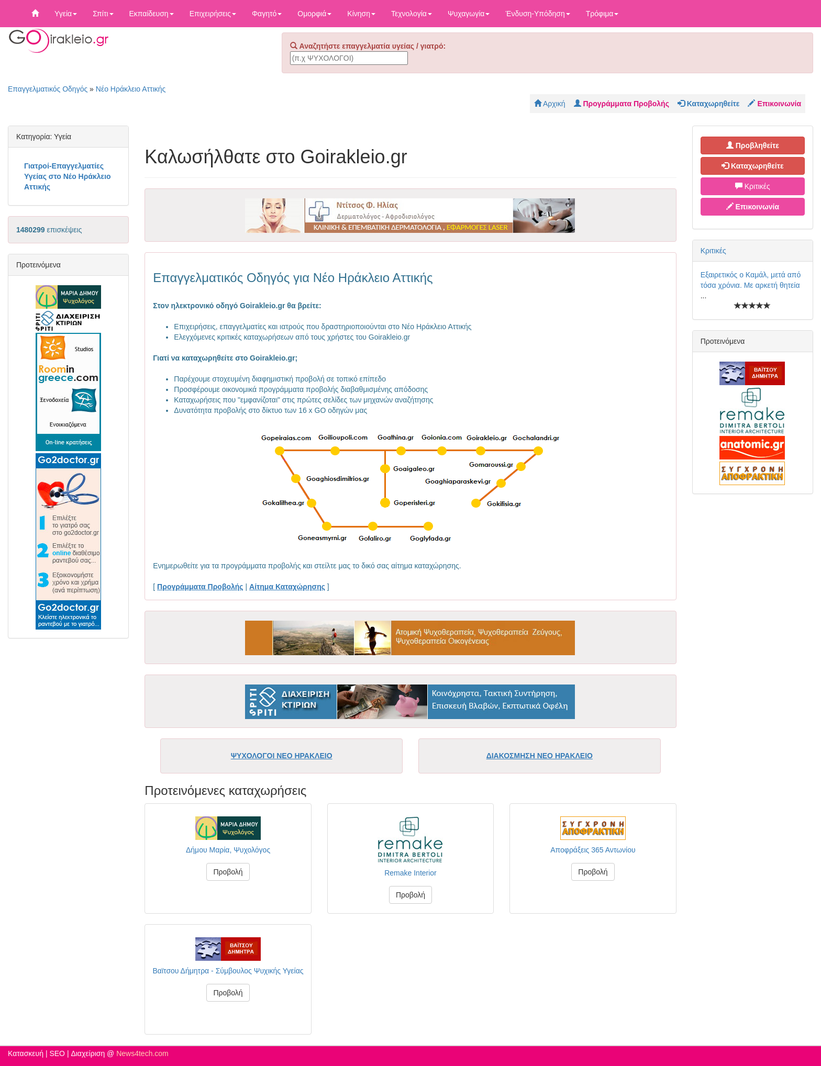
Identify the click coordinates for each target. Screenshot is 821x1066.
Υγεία (65, 13)
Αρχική (549, 103)
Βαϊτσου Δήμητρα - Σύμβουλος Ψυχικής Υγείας (228, 971)
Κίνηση (361, 13)
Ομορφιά (314, 13)
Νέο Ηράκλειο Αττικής (131, 89)
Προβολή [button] (227, 872)
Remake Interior (410, 873)
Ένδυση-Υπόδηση (537, 13)
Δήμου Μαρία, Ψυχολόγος (228, 850)
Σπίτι (103, 13)
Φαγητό (267, 13)
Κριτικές (752, 186)
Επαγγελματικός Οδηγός (47, 89)
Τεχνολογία (411, 13)
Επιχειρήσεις (213, 13)
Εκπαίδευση (151, 13)
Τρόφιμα (602, 13)
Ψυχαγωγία (469, 13)
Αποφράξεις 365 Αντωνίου (592, 850)
